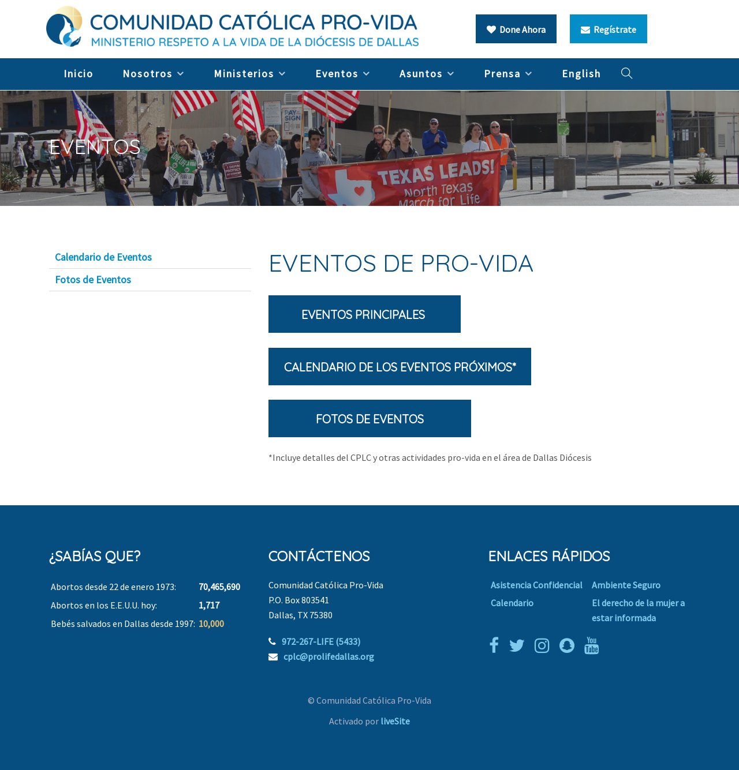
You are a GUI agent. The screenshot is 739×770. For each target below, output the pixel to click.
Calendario (512, 603)
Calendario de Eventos (103, 257)
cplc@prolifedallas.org (328, 656)
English (581, 73)
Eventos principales (364, 314)
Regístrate (608, 29)
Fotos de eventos (370, 419)
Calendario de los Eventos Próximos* (400, 367)
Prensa (502, 73)
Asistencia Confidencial (537, 585)
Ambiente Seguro (626, 585)
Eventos (337, 73)
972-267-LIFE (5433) (321, 641)
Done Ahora (516, 29)
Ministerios (244, 73)
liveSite (395, 721)
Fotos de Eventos (93, 279)
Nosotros (147, 73)
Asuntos (421, 73)
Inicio (79, 73)
